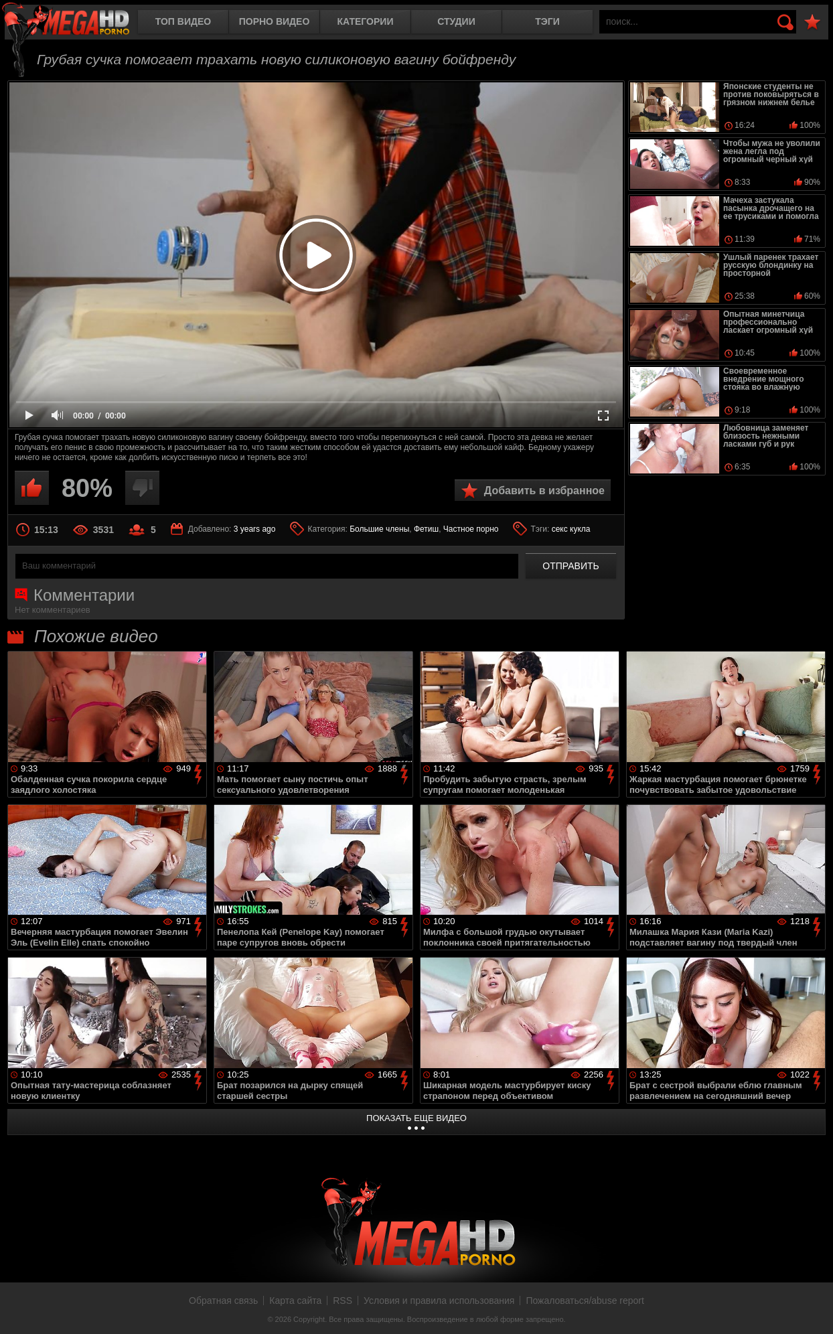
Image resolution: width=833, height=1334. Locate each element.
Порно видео (274, 21)
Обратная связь (223, 1300)
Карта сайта (295, 1300)
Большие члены (379, 529)
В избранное (812, 22)
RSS (342, 1300)
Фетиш (426, 529)
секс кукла (571, 529)
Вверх (813, 1309)
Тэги (547, 21)
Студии (456, 21)
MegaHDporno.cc (77, 23)
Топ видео (183, 21)
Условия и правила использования (439, 1300)
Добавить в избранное (544, 490)
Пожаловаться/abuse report (585, 1300)
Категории (365, 21)
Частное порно (471, 529)
